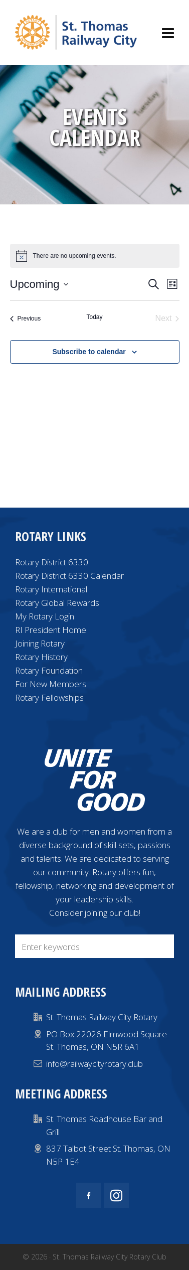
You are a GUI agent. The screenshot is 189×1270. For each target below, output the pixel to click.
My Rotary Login (44, 616)
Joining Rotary (40, 643)
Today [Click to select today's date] (94, 317)
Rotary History (41, 657)
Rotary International (51, 589)
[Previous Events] (25, 318)
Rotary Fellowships (49, 697)
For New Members (50, 684)
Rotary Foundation (49, 670)
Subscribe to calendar (88, 352)
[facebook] (88, 1195)
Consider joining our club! (94, 912)
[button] (161, 946)
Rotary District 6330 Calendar (69, 575)
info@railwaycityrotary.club (94, 1063)
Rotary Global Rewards (57, 602)
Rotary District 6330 (51, 562)
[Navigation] (168, 32)
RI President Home (50, 630)
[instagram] (116, 1195)
